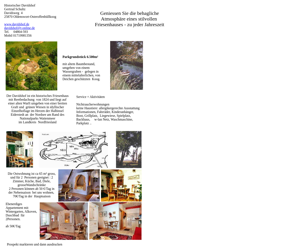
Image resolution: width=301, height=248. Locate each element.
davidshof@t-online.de (19, 28)
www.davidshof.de (16, 24)
